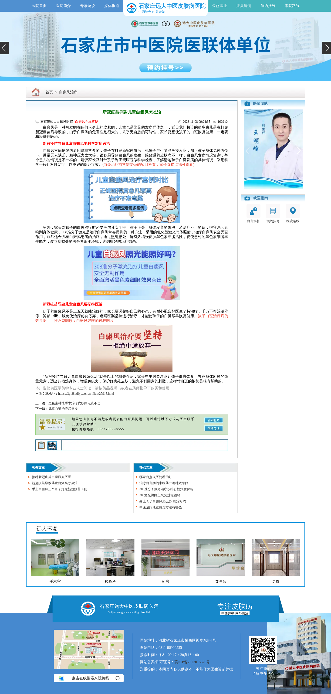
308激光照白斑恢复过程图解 (159, 495)
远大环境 (47, 529)
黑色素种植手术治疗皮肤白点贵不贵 (74, 403)
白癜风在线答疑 (86, 121)
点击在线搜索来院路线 (89, 678)
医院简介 (63, 6)
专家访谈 (87, 6)
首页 (49, 92)
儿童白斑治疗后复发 (63, 409)
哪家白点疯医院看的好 (155, 477)
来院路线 (292, 6)
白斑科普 (253, 213)
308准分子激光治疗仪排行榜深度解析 (166, 489)
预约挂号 (267, 6)
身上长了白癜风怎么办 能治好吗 (162, 501)
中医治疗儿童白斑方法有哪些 (160, 507)
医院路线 (293, 213)
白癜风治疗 (68, 92)
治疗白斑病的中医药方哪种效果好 (163, 483)
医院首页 (39, 6)
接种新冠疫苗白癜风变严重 (51, 477)
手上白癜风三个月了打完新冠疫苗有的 (59, 489)
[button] (4, 48)
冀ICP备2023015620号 (192, 662)
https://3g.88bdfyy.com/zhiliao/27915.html (86, 393)
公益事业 (219, 6)
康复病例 (243, 6)
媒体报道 (111, 6)
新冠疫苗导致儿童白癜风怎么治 (55, 483)
